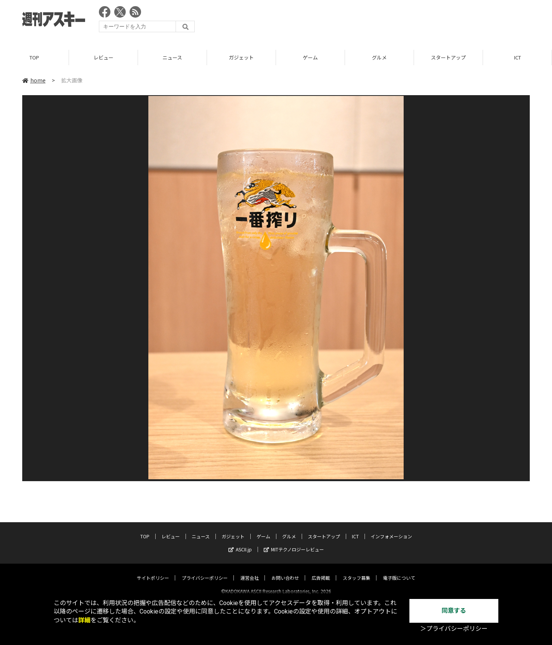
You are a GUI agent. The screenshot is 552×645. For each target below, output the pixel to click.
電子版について (399, 571)
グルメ (379, 57)
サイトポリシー (153, 571)
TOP (34, 57)
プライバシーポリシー (205, 571)
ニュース (172, 57)
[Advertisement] (390, 21)
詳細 (84, 620)
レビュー (103, 57)
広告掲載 (321, 571)
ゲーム (310, 57)
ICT (517, 57)
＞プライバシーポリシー (454, 628)
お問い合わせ (285, 571)
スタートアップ (448, 57)
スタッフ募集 (356, 571)
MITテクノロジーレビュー (294, 542)
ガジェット (241, 57)
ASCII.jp (240, 542)
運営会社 (249, 571)
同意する (454, 610)
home (34, 80)
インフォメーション (391, 529)
